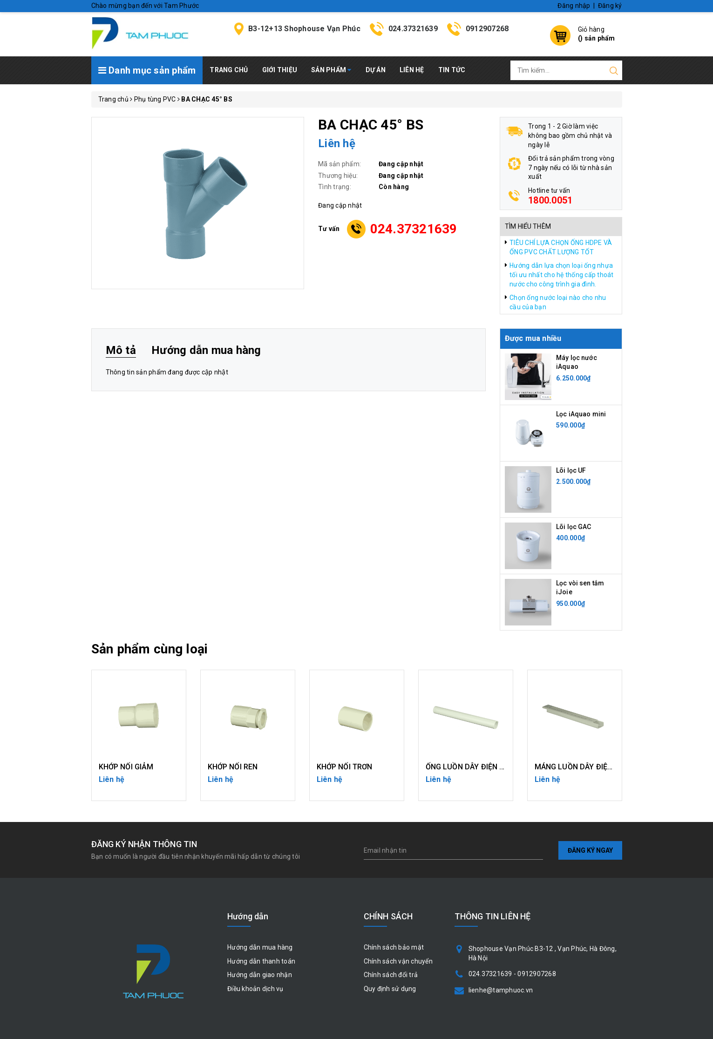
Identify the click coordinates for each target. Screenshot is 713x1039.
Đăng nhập (573, 5)
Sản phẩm (331, 70)
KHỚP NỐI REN (233, 766)
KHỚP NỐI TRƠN (345, 766)
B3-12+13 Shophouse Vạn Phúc (304, 28)
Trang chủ (229, 70)
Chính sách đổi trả (391, 974)
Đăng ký (610, 5)
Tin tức (452, 70)
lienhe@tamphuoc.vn (501, 990)
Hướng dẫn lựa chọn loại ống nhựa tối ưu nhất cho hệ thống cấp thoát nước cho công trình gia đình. (561, 274)
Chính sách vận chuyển (398, 961)
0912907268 (487, 28)
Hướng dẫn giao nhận (259, 974)
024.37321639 (413, 28)
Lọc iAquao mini (581, 414)
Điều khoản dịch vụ (255, 988)
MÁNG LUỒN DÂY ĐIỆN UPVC (585, 766)
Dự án (376, 70)
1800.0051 (550, 200)
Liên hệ (412, 70)
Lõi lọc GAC (573, 526)
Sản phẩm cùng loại (149, 649)
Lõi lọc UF (571, 470)
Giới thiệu (280, 70)
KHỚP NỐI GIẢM (126, 766)
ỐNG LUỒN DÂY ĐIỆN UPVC (473, 766)
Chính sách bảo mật (394, 947)
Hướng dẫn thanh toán (261, 961)
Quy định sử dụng (390, 988)
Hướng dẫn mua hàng (260, 947)
